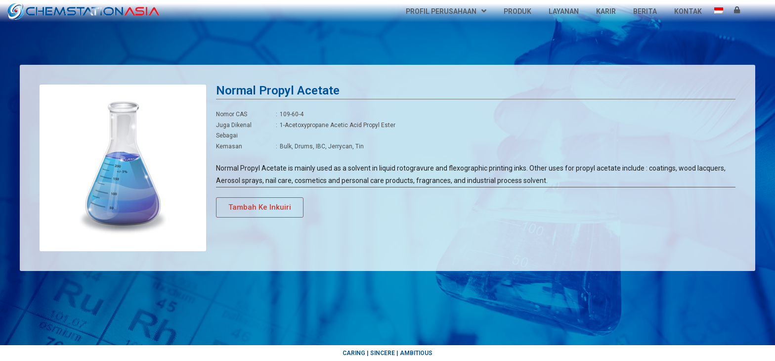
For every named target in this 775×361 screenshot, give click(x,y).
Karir (606, 11)
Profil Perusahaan (446, 11)
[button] (259, 207)
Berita (645, 11)
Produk (517, 11)
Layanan (564, 11)
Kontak (688, 11)
